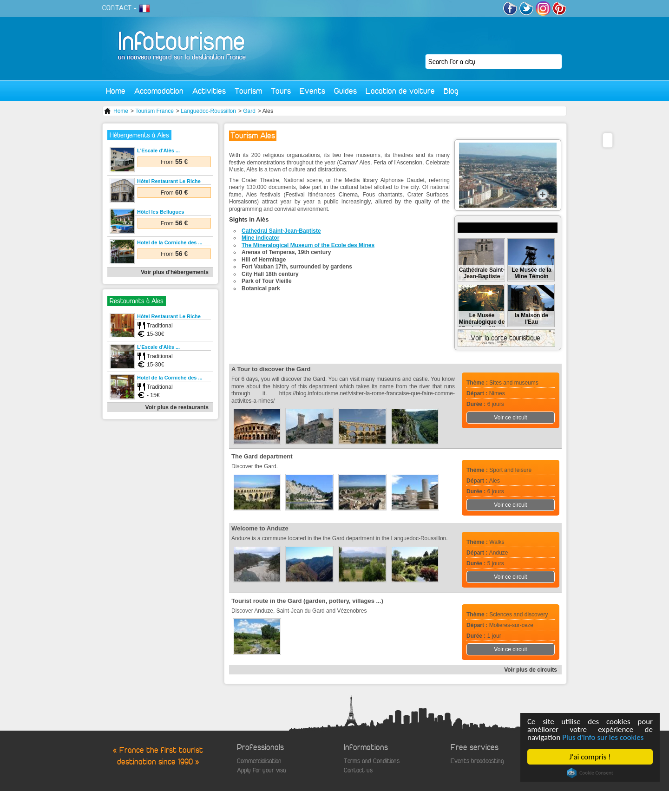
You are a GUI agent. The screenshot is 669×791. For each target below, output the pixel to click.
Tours (281, 91)
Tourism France (154, 111)
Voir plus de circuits (530, 670)
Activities (209, 91)
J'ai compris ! (589, 757)
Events (312, 91)
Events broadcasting (477, 761)
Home (115, 91)
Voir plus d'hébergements (175, 272)
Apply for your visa (261, 770)
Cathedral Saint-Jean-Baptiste (281, 231)
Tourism (248, 91)
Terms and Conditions (372, 761)
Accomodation (159, 91)
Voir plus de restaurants (177, 407)
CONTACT (117, 8)
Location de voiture (400, 91)
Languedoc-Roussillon (208, 111)
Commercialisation (259, 761)
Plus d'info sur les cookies (602, 737)
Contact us (358, 770)
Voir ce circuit (510, 417)
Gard (249, 111)
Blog (451, 91)
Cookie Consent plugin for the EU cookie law (590, 773)
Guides (345, 91)
